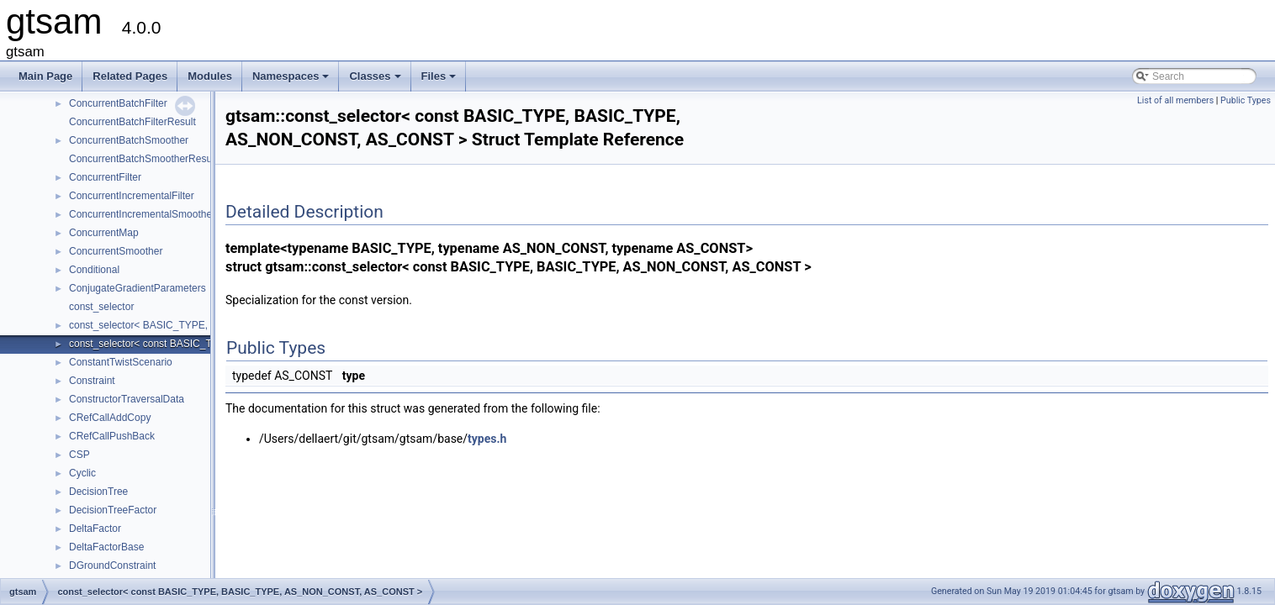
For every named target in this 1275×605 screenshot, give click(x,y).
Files (440, 81)
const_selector (101, 307)
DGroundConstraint (112, 565)
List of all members (1175, 100)
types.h (487, 438)
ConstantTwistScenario (120, 362)
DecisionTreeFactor (112, 510)
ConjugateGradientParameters (137, 288)
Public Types (1245, 100)
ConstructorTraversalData (126, 399)
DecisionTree (98, 491)
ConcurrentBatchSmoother (128, 140)
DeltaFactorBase (106, 547)
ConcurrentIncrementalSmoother (142, 214)
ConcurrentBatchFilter (118, 103)
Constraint (92, 381)
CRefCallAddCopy (110, 418)
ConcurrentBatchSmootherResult (143, 159)
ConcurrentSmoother (115, 251)
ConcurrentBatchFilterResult (132, 122)
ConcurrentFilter (105, 177)
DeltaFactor (95, 528)
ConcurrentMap (104, 233)
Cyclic (82, 473)
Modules (210, 76)
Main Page (45, 76)
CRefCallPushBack (112, 436)
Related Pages (130, 76)
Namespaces (292, 81)
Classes (376, 81)
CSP (79, 454)
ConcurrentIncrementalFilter (131, 196)
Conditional (94, 270)
